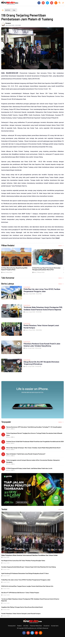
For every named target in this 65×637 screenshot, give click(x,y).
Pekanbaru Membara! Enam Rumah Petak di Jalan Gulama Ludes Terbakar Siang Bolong (41, 344)
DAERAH (7, 10)
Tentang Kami (12, 625)
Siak (14, 10)
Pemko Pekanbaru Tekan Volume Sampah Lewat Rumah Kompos (21, 613)
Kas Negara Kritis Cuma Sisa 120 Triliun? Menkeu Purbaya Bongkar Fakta (23, 560)
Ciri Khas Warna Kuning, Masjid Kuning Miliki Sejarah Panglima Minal (15, 268)
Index (61, 245)
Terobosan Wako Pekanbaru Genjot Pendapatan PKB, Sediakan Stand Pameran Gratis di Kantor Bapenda (43, 309)
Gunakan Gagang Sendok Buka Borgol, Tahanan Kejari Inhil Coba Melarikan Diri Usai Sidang (28, 567)
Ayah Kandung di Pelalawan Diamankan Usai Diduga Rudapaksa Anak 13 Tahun (25, 573)
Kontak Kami (54, 625)
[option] (16, 261)
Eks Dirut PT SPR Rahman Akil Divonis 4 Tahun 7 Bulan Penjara (20, 592)
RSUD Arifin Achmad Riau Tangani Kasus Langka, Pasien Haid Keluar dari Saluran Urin (27, 586)
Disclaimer (47, 625)
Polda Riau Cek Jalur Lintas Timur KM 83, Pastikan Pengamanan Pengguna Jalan (40, 290)
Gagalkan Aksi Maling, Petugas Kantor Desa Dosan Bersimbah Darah (22, 607)
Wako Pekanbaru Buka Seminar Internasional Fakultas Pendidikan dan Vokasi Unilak (29, 555)
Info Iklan (25, 625)
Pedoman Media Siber (36, 625)
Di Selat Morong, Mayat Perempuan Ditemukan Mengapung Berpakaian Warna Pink (47, 268)
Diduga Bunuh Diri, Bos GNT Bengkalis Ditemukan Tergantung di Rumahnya (43, 363)
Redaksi (8, 23)
